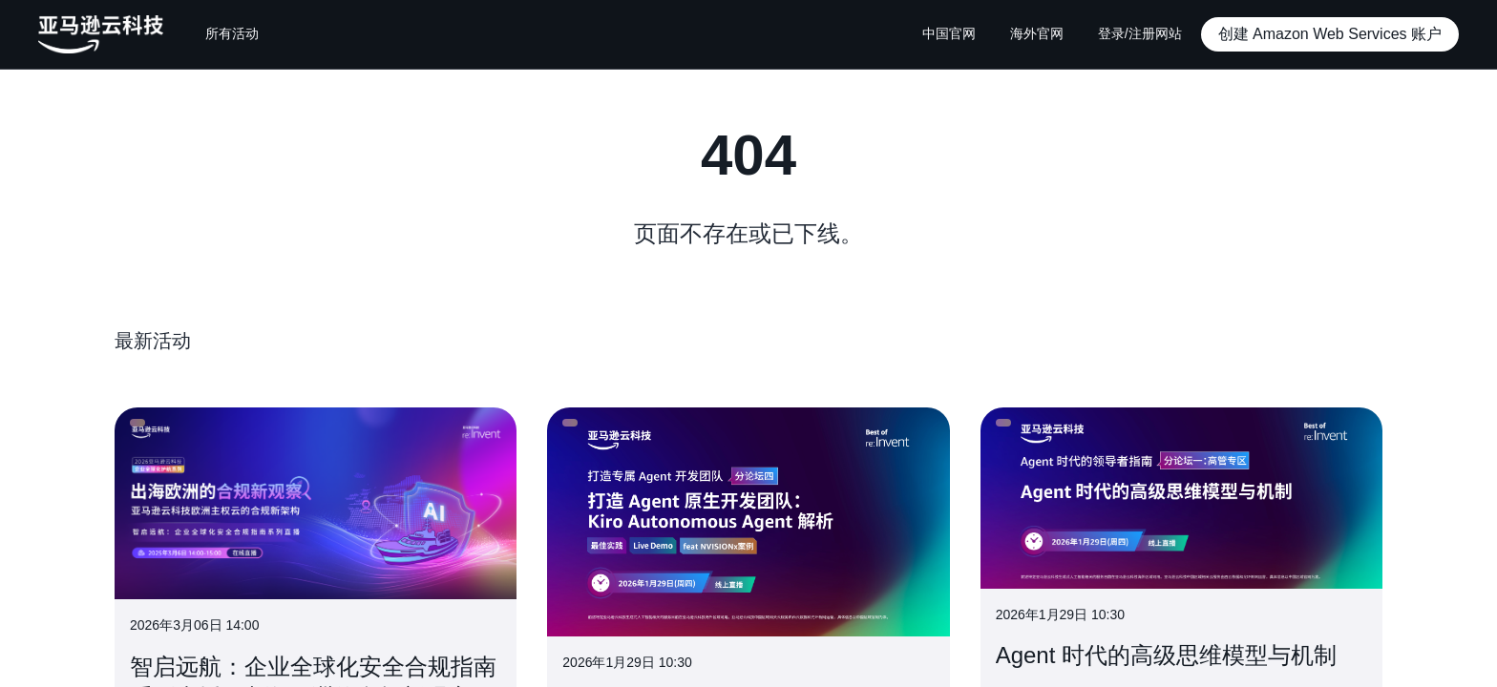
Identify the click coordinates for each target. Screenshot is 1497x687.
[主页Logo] (100, 34)
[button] (1330, 34)
